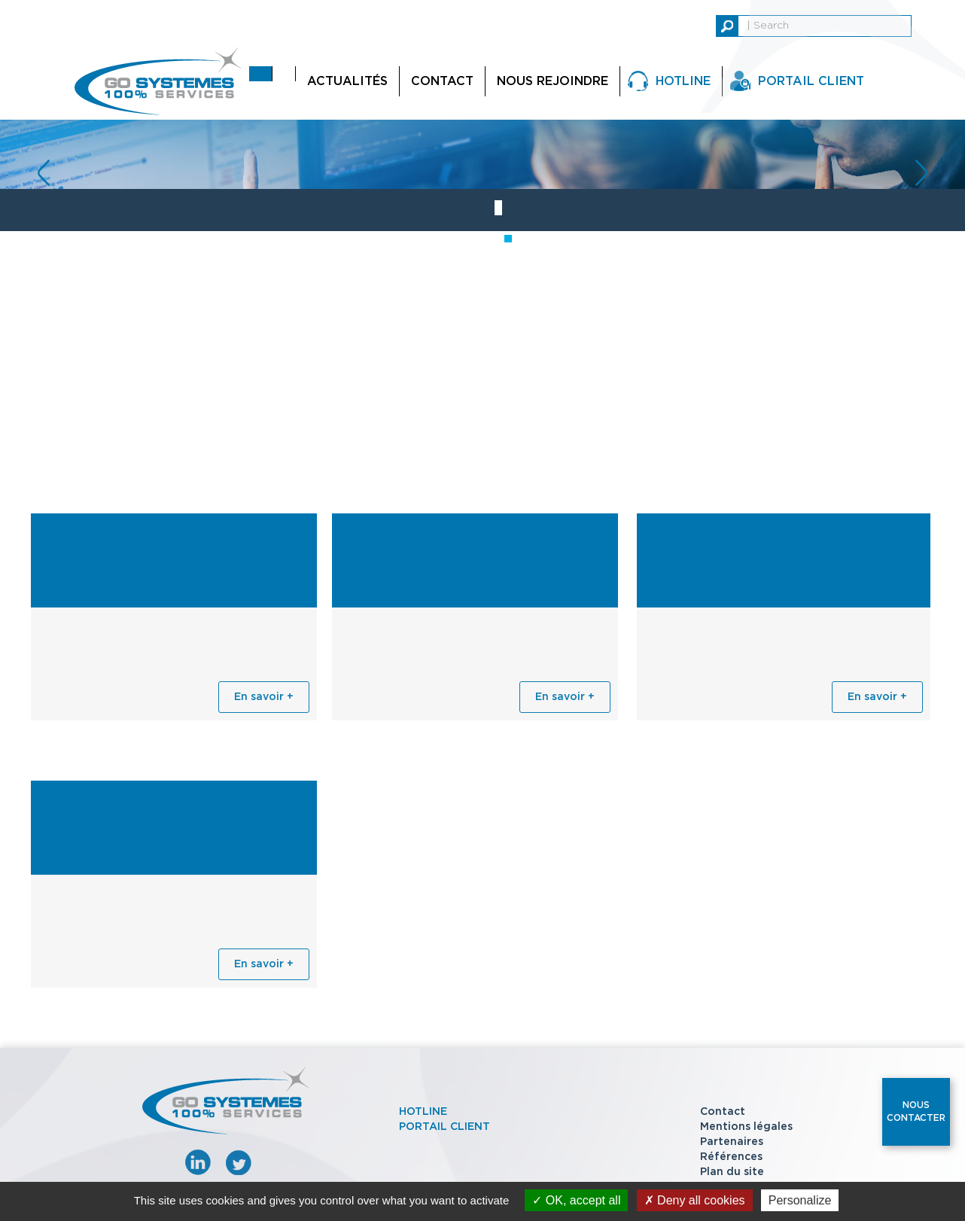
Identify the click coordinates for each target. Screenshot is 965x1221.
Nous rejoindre (552, 81)
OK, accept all (576, 1200)
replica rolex (199, 7)
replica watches (43, 7)
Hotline (683, 81)
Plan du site (732, 1172)
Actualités (347, 81)
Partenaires (731, 1142)
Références (731, 1157)
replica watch (126, 7)
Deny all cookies (694, 1200)
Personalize (800, 1200)
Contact (442, 81)
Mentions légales (746, 1127)
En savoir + (264, 697)
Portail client (444, 1127)
